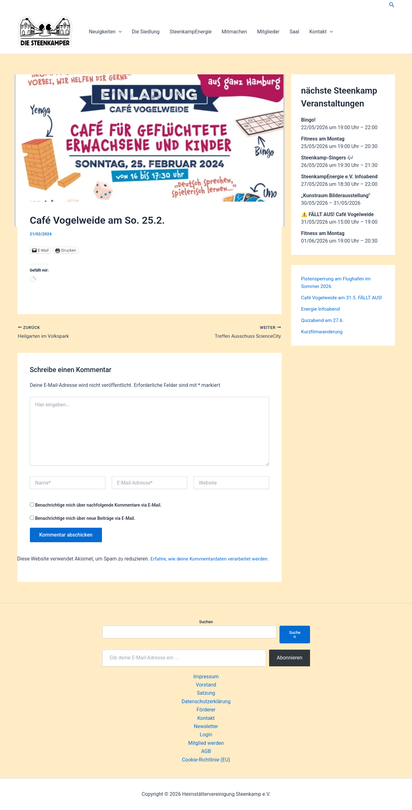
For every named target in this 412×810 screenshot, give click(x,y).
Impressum (206, 677)
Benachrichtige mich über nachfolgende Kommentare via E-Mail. (98, 505)
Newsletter (206, 726)
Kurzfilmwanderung (323, 339)
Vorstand (206, 685)
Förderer (206, 710)
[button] (392, 5)
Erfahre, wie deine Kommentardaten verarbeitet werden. (212, 559)
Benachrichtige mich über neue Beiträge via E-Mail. (85, 518)
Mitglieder (268, 32)
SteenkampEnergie (191, 32)
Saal (294, 32)
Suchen (206, 621)
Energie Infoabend (321, 316)
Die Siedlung (146, 32)
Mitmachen (234, 32)
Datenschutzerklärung (206, 701)
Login (206, 735)
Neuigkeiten (105, 31)
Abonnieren (289, 658)
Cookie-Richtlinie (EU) (206, 760)
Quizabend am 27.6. (323, 328)
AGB (206, 751)
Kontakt (321, 31)
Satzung (206, 693)
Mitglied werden (206, 743)
